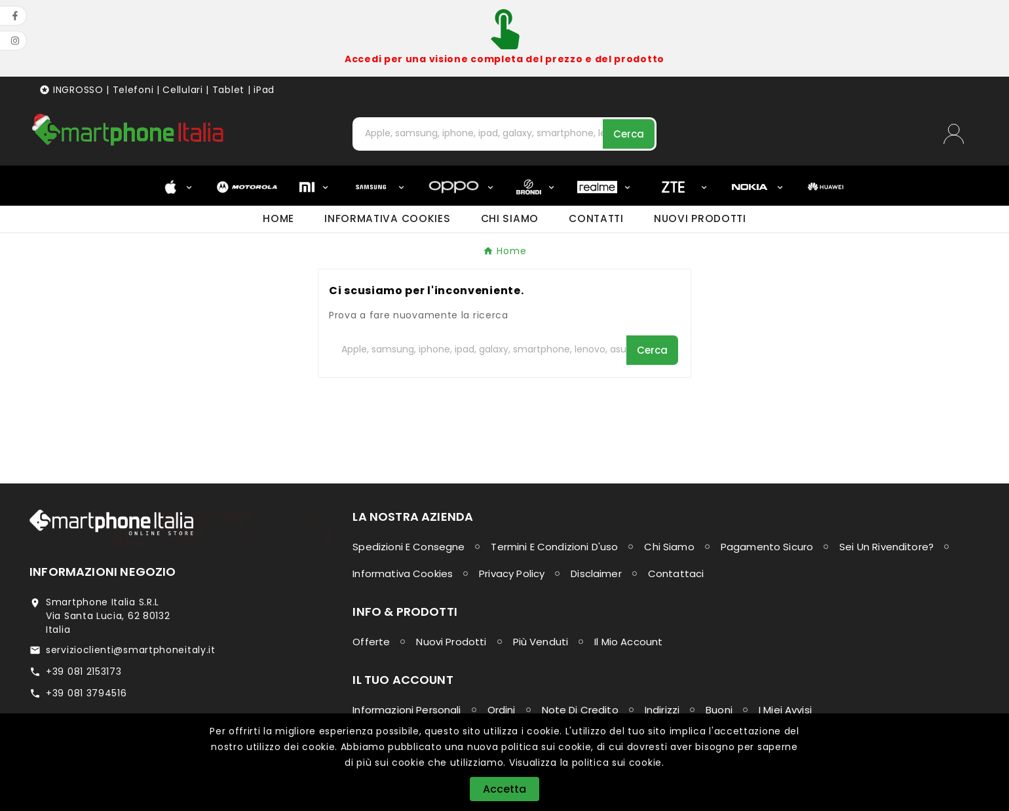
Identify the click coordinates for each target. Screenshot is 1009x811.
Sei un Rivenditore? (886, 547)
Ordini (501, 710)
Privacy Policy (511, 573)
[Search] (628, 133)
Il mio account (628, 642)
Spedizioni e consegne (408, 547)
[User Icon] (961, 134)
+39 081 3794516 (86, 693)
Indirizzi (662, 710)
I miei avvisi (785, 710)
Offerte (371, 642)
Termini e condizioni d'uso (554, 547)
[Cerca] (478, 133)
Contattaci (676, 573)
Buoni (719, 710)
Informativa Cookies (402, 573)
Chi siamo (669, 547)
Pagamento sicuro (767, 547)
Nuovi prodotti (451, 642)
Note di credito (580, 710)
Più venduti (541, 642)
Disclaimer (596, 573)
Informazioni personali (406, 710)
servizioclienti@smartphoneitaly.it (131, 649)
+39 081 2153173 (84, 671)
